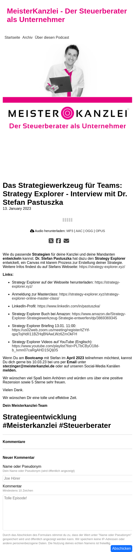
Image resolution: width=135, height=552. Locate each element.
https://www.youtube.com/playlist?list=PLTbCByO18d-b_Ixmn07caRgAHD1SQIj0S (55, 348)
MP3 (69, 231)
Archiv (27, 37)
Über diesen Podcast (52, 37)
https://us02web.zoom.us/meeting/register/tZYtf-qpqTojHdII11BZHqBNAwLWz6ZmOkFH (51, 332)
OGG (89, 231)
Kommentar (67, 488)
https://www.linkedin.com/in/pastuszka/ (68, 306)
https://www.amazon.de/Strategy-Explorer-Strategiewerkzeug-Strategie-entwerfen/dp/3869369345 (69, 316)
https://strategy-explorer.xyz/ (102, 267)
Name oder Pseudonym (67, 469)
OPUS (100, 231)
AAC (79, 231)
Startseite (12, 37)
